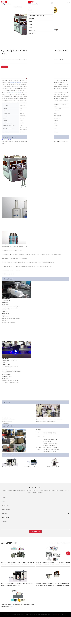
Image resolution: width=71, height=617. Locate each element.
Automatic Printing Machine (15, 92)
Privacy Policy (64, 614)
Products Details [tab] (31, 77)
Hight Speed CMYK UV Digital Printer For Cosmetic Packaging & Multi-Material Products (17, 605)
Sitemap (58, 614)
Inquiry (4, 66)
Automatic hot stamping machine (38, 102)
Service (55, 543)
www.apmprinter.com (41, 614)
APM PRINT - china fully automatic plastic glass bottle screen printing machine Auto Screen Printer (16, 584)
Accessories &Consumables (63, 543)
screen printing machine (15, 82)
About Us (50, 543)
